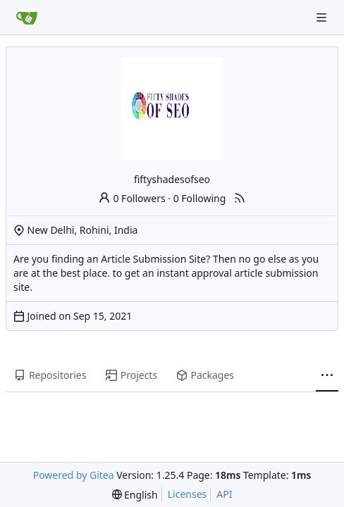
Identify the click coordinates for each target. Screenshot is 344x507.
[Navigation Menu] (323, 17)
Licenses (187, 494)
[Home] (27, 17)
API (224, 494)
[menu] (135, 494)
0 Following (199, 198)
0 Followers (132, 198)
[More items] (327, 376)
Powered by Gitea (73, 475)
